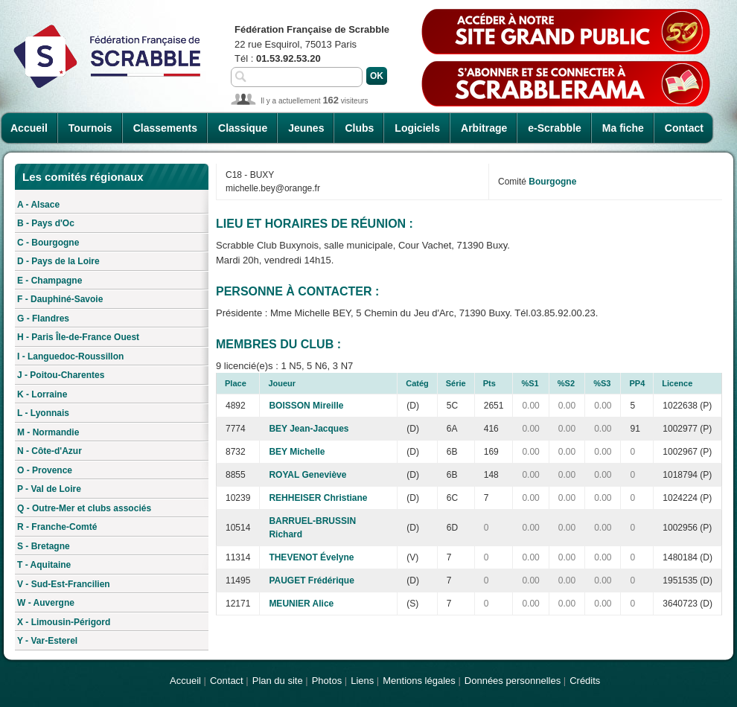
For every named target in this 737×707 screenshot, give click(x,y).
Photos (327, 680)
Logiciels (417, 128)
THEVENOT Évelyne (311, 557)
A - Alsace (38, 204)
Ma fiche (623, 128)
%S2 (566, 383)
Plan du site (277, 680)
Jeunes (306, 128)
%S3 (601, 383)
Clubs (359, 128)
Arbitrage (484, 128)
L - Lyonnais (43, 413)
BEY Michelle (297, 452)
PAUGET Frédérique (311, 580)
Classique (242, 128)
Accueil (29, 128)
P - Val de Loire (49, 489)
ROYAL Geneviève (307, 475)
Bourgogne (552, 181)
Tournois (90, 128)
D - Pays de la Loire (58, 261)
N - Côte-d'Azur (49, 451)
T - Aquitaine (44, 565)
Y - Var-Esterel (47, 641)
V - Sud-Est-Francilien (63, 584)
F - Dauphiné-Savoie (60, 299)
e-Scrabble (554, 128)
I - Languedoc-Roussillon (70, 356)
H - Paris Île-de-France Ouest (78, 337)
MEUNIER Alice (301, 603)
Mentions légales (419, 680)
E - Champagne (49, 280)
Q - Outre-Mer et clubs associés (84, 508)
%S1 (529, 383)
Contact (684, 128)
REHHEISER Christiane (318, 498)
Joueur (282, 383)
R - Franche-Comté (57, 527)
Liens (362, 680)
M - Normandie (48, 432)
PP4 (637, 383)
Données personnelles (513, 680)
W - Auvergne (45, 603)
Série (456, 383)
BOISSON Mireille (306, 405)
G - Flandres (43, 318)
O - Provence (44, 470)
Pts (489, 383)
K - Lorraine (42, 394)
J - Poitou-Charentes (60, 375)
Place (235, 383)
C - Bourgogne (48, 242)
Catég (417, 383)
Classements (165, 128)
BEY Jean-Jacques (308, 428)
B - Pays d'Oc (45, 223)
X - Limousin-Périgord (63, 622)
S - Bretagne (43, 546)
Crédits (585, 680)
